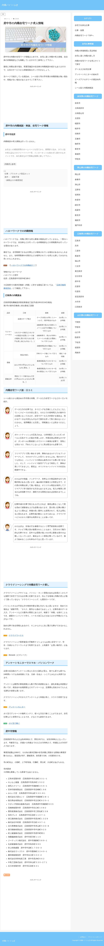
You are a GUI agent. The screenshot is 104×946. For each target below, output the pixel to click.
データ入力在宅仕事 (83, 69)
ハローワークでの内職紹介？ (23, 265)
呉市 (77, 246)
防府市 (77, 337)
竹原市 (77, 291)
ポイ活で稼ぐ (14, 723)
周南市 (77, 353)
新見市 (77, 215)
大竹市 (77, 302)
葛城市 (77, 154)
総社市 (77, 205)
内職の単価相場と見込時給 (86, 51)
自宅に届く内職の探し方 (85, 56)
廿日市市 (78, 276)
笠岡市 (77, 195)
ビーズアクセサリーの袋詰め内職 (87, 81)
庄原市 (77, 286)
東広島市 (78, 271)
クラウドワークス (16, 635)
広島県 (6, 875)
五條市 (77, 139)
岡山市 (77, 174)
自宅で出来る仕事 (82, 25)
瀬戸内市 (78, 225)
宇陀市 (77, 159)
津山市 (77, 185)
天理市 (77, 118)
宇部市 (77, 327)
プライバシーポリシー (95, 937)
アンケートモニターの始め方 (87, 74)
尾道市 (77, 256)
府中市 (77, 281)
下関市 (77, 322)
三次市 (77, 266)
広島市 (77, 241)
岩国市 (77, 348)
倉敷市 (77, 179)
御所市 (77, 144)
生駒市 (77, 134)
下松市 (77, 342)
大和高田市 (79, 108)
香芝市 (77, 149)
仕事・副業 (79, 30)
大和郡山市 (79, 113)
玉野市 (77, 190)
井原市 (77, 200)
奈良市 (77, 103)
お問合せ (83, 937)
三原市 (77, 251)
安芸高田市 (79, 297)
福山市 (77, 261)
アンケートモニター (17, 707)
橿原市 (77, 123)
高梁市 (77, 210)
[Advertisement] (36, 105)
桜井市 (77, 129)
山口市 (77, 332)
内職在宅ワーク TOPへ (84, 35)
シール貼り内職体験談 (84, 88)
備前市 (77, 220)
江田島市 (78, 307)
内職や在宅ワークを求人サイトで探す (87, 62)
